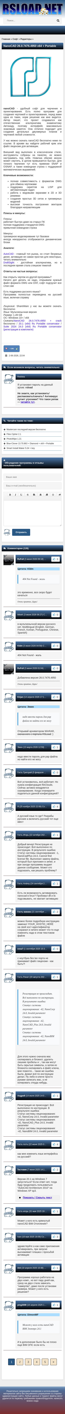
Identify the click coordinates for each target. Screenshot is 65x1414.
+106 (12, 349)
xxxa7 (20, 949)
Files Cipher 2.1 (14, 434)
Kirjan (20, 697)
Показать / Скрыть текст (37, 1197)
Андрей (21, 1096)
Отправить (21, 532)
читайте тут (28, 402)
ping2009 (21, 1305)
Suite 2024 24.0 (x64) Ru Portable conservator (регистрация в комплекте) (32, 328)
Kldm (20, 646)
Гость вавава (24, 912)
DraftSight (8, 262)
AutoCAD (9, 253)
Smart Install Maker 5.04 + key (21, 448)
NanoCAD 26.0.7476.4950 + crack (38, 320)
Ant (19, 1268)
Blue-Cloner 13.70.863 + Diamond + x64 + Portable (30, 443)
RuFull (20, 559)
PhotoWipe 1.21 (14, 439)
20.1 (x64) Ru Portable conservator (39, 323)
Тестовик (22, 1169)
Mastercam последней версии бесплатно (26, 429)
